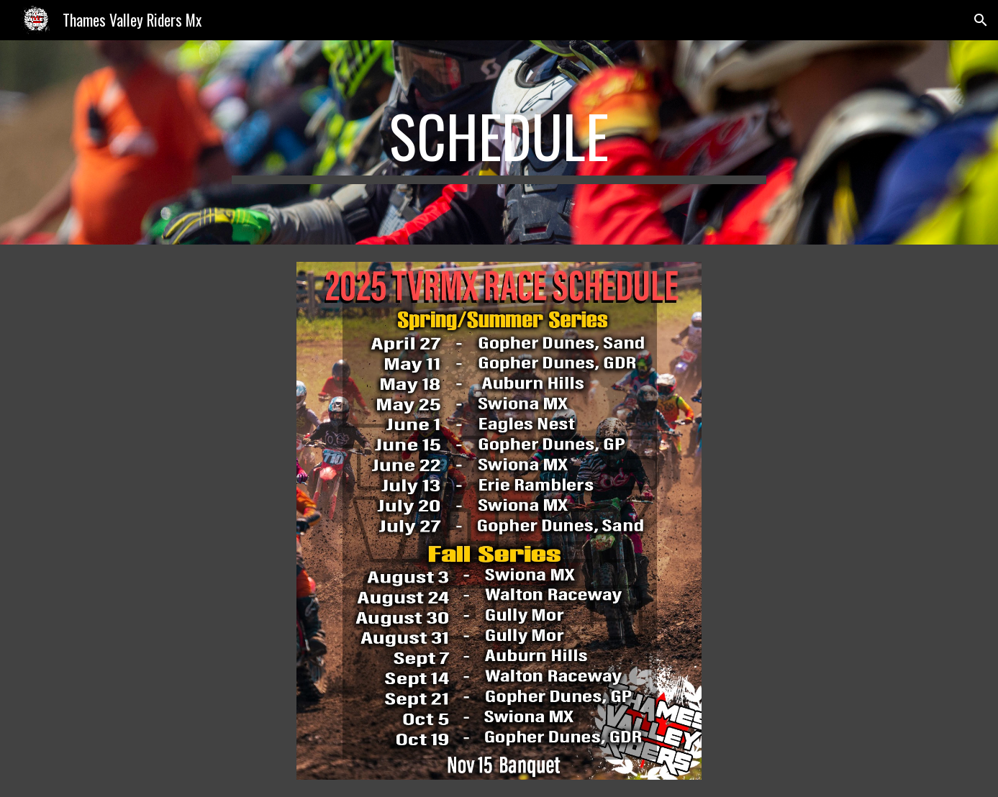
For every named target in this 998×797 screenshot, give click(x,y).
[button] (980, 20)
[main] (499, 142)
